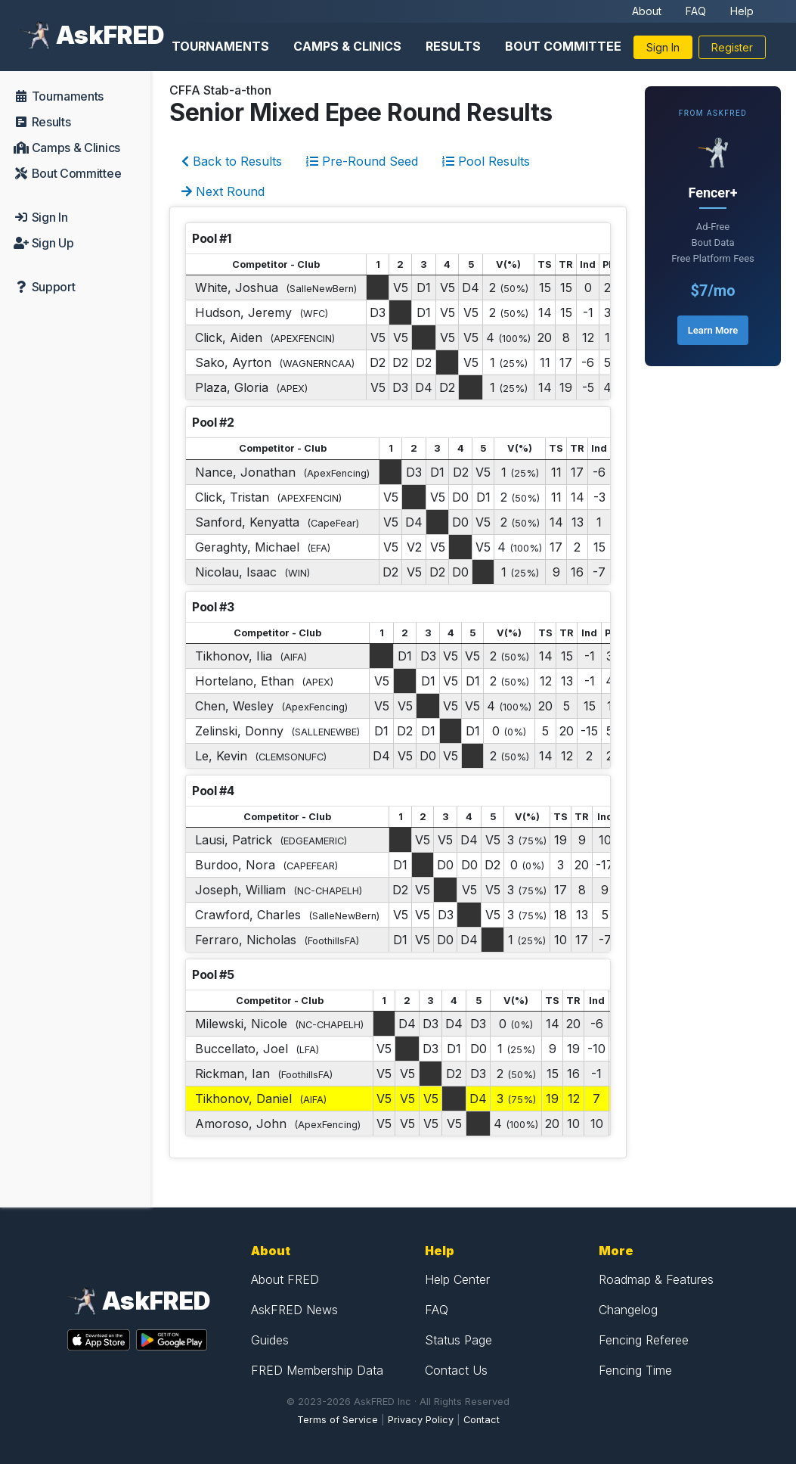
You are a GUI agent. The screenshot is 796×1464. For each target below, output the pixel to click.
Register (732, 47)
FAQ (696, 11)
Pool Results (486, 161)
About (646, 11)
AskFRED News (294, 1309)
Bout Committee (563, 46)
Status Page (458, 1339)
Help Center (457, 1279)
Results (453, 46)
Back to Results (231, 161)
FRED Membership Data (317, 1370)
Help (742, 11)
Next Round (223, 191)
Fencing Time (635, 1370)
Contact (481, 1419)
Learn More (713, 330)
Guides (270, 1339)
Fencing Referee (644, 1339)
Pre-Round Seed (362, 161)
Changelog (628, 1309)
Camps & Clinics (347, 46)
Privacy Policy (421, 1419)
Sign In (663, 47)
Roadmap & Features (656, 1279)
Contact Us (456, 1370)
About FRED (285, 1279)
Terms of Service (337, 1419)
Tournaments (220, 46)
